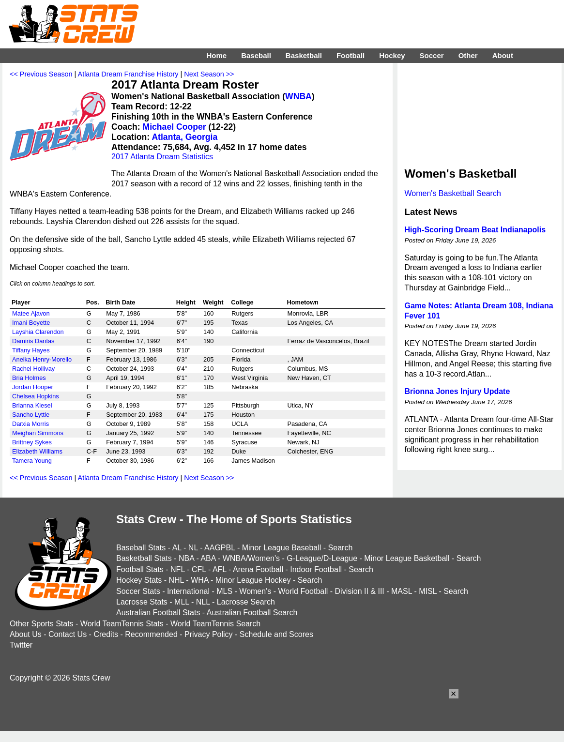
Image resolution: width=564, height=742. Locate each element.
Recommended (151, 634)
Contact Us (67, 634)
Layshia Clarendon (38, 331)
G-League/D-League (322, 558)
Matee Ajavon (31, 313)
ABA (207, 558)
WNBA (298, 96)
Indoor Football (316, 569)
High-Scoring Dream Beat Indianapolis (475, 230)
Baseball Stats (141, 548)
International (188, 591)
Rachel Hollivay (33, 368)
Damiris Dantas (33, 341)
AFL (220, 569)
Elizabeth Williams (37, 451)
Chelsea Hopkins (35, 396)
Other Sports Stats (42, 624)
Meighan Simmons (37, 433)
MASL (401, 591)
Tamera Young (32, 460)
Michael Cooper (174, 127)
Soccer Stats (138, 591)
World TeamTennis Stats (122, 624)
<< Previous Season (41, 74)
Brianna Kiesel (32, 405)
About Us (26, 634)
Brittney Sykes (32, 442)
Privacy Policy (208, 634)
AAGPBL (219, 548)
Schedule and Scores (276, 634)
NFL (177, 569)
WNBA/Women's (251, 558)
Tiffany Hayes (31, 350)
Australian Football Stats (158, 612)
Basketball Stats (144, 558)
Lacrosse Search (246, 602)
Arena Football (258, 569)
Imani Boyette (31, 322)
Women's (255, 591)
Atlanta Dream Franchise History (128, 74)
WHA (199, 580)
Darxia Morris (30, 423)
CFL (199, 569)
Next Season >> (209, 74)
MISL (428, 591)
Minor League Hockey (253, 580)
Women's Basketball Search (453, 193)
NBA (186, 558)
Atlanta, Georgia (184, 137)
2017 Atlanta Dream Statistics (162, 156)
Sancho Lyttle (30, 414)
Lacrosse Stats (142, 602)
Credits (105, 634)
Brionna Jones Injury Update (457, 391)
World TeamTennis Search (215, 624)
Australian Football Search (252, 612)
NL (193, 548)
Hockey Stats (139, 580)
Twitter (21, 645)
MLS (224, 591)
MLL (181, 602)
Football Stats (140, 569)
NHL (175, 580)
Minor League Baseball (281, 548)
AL (177, 548)
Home (216, 55)
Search (340, 548)
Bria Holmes (29, 377)
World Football (303, 591)
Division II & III (359, 591)
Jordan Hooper (32, 387)
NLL (203, 602)
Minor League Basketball (406, 558)
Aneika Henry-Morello (42, 359)
